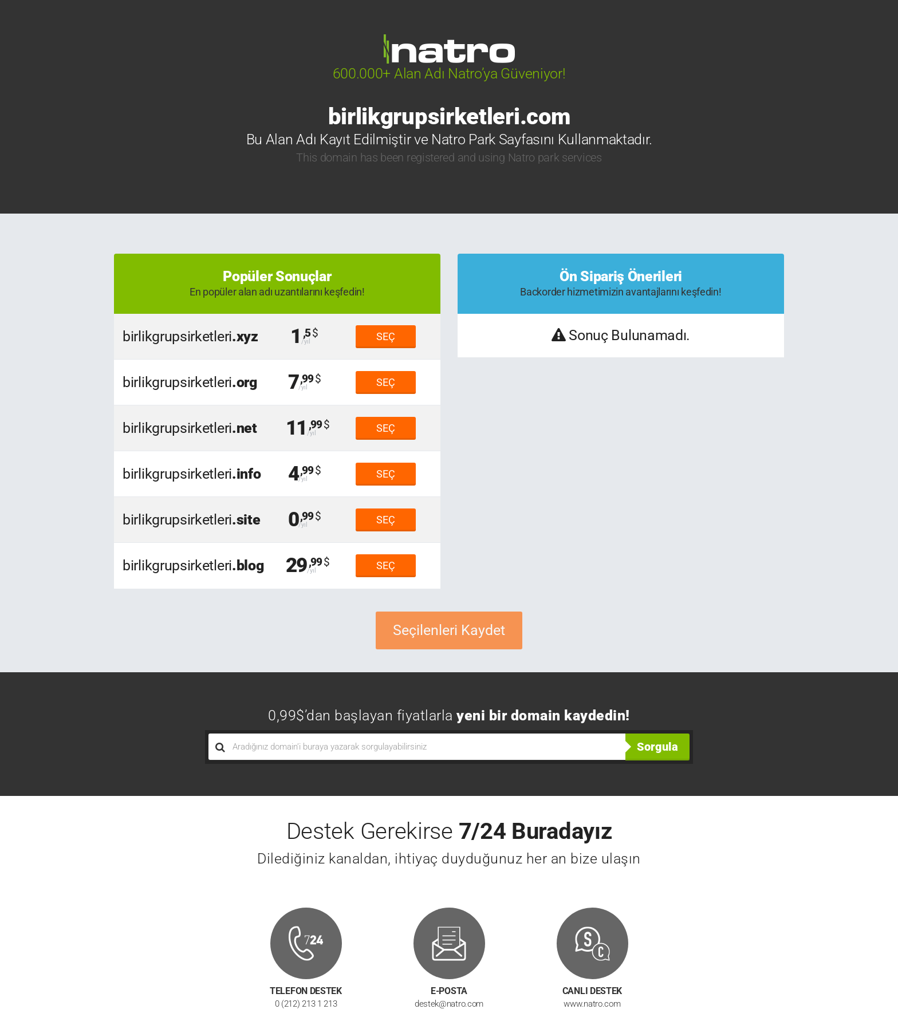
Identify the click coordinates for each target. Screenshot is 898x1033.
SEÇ (385, 336)
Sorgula (657, 747)
